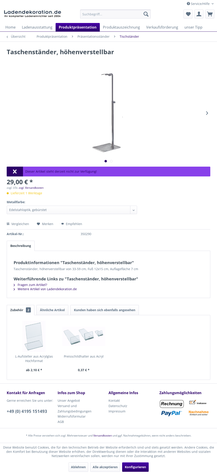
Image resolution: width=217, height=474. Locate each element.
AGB (61, 422)
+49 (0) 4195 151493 (27, 411)
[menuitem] (115, 14)
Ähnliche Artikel (52, 310)
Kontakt (114, 400)
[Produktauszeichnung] (121, 27)
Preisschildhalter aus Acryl (84, 356)
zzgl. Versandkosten (31, 188)
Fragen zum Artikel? (30, 285)
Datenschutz (117, 406)
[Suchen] (146, 14)
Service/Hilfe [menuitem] (199, 4)
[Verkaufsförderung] (162, 27)
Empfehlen (71, 224)
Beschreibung (20, 246)
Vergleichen (18, 224)
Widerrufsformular (72, 416)
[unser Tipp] (193, 27)
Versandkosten (102, 435)
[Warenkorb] (209, 14)
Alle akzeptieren (105, 467)
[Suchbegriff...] (115, 14)
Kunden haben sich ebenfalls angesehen (104, 310)
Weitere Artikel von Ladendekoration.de (45, 289)
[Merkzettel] (188, 14)
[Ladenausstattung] (37, 27)
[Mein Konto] (198, 14)
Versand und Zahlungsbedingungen (75, 408)
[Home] (10, 27)
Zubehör (20, 310)
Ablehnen (78, 467)
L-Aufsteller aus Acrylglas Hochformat (34, 358)
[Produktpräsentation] (78, 27)
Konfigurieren (135, 467)
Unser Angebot (69, 400)
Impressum (116, 411)
